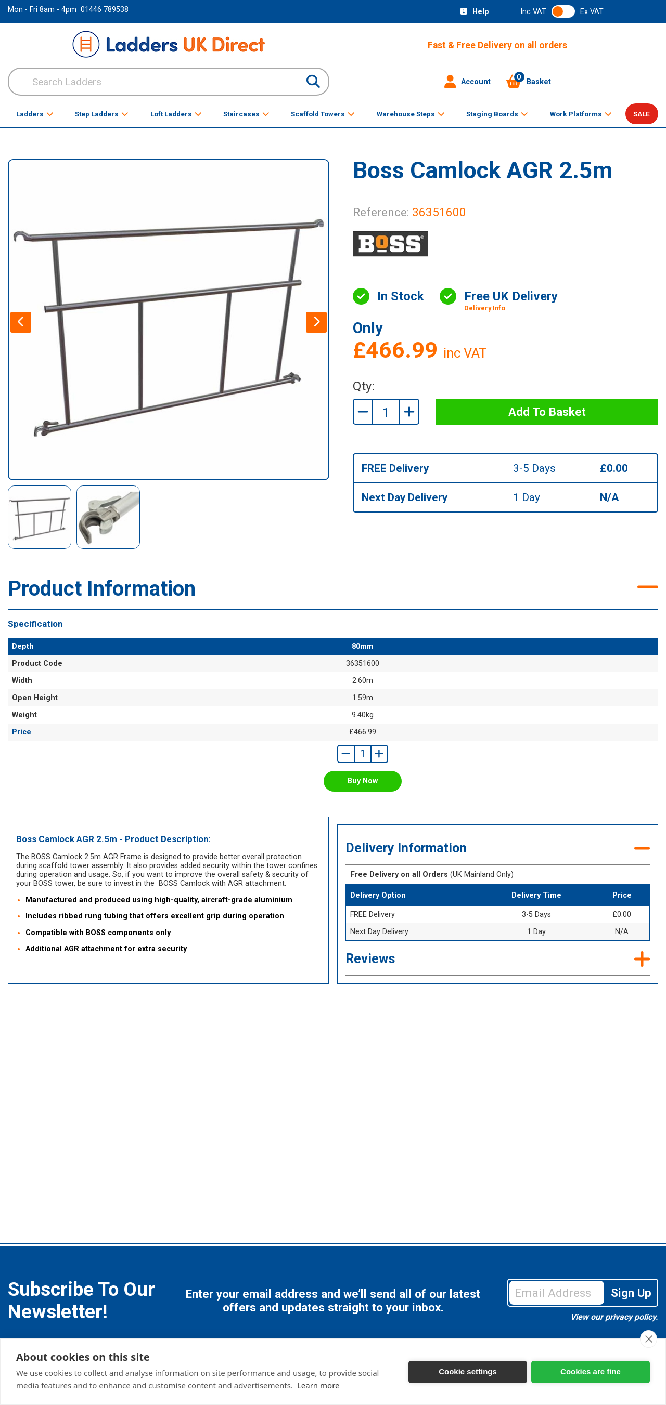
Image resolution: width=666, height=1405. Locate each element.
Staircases (246, 114)
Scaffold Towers (323, 114)
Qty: (364, 386)
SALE (641, 114)
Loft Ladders (176, 114)
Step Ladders (102, 114)
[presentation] (20, 322)
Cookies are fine (590, 1371)
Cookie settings (468, 1371)
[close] (648, 1339)
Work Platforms (581, 114)
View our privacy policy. (614, 1317)
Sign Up (631, 1292)
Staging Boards (497, 114)
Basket (528, 81)
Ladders (35, 114)
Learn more (318, 1385)
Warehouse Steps (411, 114)
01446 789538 (105, 9)
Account (467, 81)
